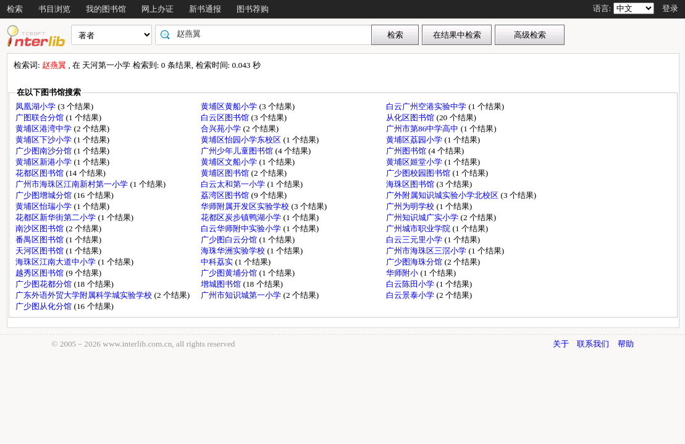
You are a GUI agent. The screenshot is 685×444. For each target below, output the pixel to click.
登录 (670, 8)
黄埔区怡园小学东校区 (242, 139)
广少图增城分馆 (44, 195)
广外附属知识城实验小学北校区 (443, 195)
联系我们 (593, 343)
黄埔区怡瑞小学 (44, 206)
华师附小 (403, 273)
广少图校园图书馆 (419, 173)
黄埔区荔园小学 (415, 139)
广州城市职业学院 (419, 228)
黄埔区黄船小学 (230, 106)
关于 (561, 343)
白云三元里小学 (415, 239)
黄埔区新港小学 (44, 161)
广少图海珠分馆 (415, 261)
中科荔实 (218, 261)
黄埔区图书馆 (226, 173)
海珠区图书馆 (411, 184)
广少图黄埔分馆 (230, 273)
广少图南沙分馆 (44, 150)
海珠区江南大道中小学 (56, 261)
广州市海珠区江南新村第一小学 (72, 184)
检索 (15, 9)
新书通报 (205, 9)
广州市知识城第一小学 (242, 295)
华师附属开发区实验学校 (246, 206)
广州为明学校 (411, 206)
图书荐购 (253, 9)
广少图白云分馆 (230, 239)
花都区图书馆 (40, 173)
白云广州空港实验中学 (427, 106)
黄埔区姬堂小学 (415, 161)
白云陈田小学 (411, 284)
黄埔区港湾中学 (44, 128)
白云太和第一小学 (234, 184)
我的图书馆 (106, 9)
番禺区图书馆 (40, 239)
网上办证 (157, 9)
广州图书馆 (407, 150)
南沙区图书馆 (40, 228)
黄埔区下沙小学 (44, 139)
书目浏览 (54, 9)
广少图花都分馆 (44, 284)
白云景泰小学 (411, 295)
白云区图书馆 (226, 117)
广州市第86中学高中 (423, 128)
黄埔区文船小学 (230, 161)
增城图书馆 (222, 284)
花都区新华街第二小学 (56, 217)
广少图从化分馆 (44, 306)
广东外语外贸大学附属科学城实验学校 (84, 295)
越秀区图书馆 (40, 273)
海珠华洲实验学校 (234, 250)
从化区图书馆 (411, 117)
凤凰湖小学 (36, 106)
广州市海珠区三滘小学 (427, 250)
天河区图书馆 (40, 250)
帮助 (626, 343)
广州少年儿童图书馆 (238, 150)
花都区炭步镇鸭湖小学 (242, 217)
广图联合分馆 (40, 117)
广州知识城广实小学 (423, 217)
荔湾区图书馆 (226, 195)
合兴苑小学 (222, 128)
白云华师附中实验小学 (242, 228)
